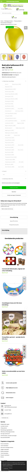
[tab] (14, 217)
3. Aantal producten (7, 178)
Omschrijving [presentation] (14, 217)
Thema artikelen (17, 21)
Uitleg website (4, 428)
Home (2, 21)
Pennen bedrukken (5, 443)
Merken (2, 457)
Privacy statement (5, 470)
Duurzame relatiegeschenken (7, 447)
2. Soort (4, 171)
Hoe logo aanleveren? (5, 433)
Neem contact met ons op (7, 208)
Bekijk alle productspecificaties (9, 77)
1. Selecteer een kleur (8, 81)
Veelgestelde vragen (5, 424)
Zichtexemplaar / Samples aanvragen (9, 435)
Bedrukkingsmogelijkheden (6, 430)
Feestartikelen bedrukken (6, 22)
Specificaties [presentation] (14, 221)
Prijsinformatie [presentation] (14, 225)
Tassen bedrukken (4, 445)
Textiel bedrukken (4, 453)
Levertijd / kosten (4, 426)
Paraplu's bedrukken (5, 455)
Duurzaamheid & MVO (5, 437)
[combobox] (12, 13)
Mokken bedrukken (5, 451)
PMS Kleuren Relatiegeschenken (7, 431)
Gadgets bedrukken (5, 449)
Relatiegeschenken (8, 21)
